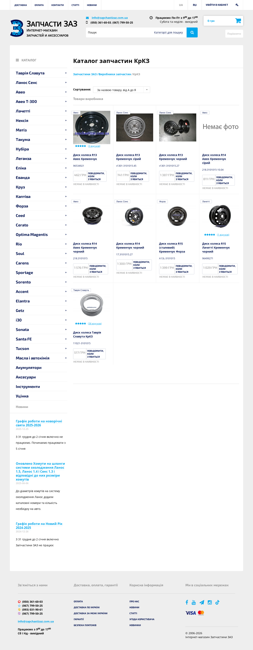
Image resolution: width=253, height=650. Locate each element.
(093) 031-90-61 (32, 609)
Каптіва (23, 196)
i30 (19, 319)
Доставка (20, 5)
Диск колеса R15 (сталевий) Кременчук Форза (172, 247)
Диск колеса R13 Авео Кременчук (85, 157)
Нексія (22, 120)
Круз (20, 186)
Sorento (23, 281)
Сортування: (82, 89)
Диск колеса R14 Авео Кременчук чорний (85, 247)
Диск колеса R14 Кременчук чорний (130, 245)
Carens (22, 262)
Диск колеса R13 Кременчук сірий (128, 157)
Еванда (23, 177)
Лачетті (23, 110)
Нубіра (22, 148)
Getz (20, 310)
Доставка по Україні (87, 607)
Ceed (20, 215)
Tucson (22, 348)
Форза (22, 205)
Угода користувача (141, 619)
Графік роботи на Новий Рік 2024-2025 (39, 526)
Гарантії (79, 619)
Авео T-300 (26, 101)
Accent (22, 291)
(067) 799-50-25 (122, 22)
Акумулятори (29, 367)
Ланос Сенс (26, 82)
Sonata (22, 329)
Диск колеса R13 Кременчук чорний (173, 157)
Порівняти (234, 33)
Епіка (21, 167)
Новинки (135, 625)
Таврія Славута (30, 72)
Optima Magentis (32, 234)
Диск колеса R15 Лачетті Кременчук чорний (216, 247)
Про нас (134, 601)
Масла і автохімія (32, 357)
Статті (75, 5)
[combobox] (121, 89)
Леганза (23, 158)
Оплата (39, 5)
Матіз (21, 129)
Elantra (23, 300)
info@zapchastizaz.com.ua (110, 18)
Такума (23, 139)
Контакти (57, 5)
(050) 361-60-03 (101, 22)
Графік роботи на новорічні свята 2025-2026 (39, 423)
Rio (19, 243)
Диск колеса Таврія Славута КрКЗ (87, 334)
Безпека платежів (85, 625)
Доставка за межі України (91, 613)
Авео (20, 91)
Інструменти (28, 386)
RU (195, 5)
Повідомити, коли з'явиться (96, 176)
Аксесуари (26, 376)
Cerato (22, 224)
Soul (20, 253)
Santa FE (24, 338)
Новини (92, 5)
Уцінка (22, 395)
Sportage (24, 272)
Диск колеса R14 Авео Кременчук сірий (214, 159)
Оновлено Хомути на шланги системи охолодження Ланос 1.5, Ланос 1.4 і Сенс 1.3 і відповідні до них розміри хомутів (40, 471)
